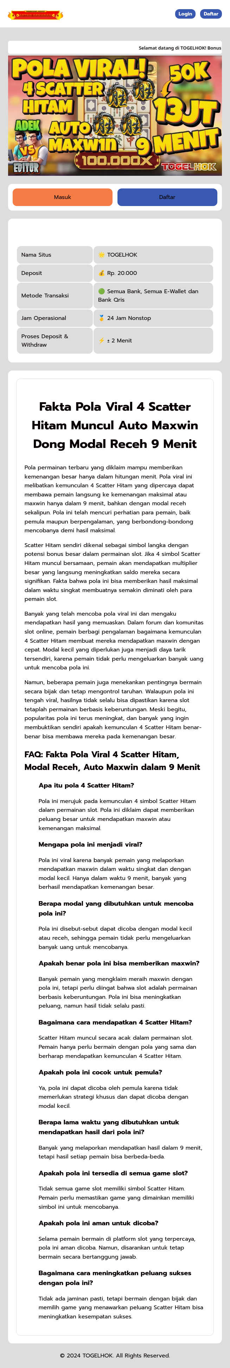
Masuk (62, 197)
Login (185, 14)
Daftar (211, 14)
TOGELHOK (98, 1355)
